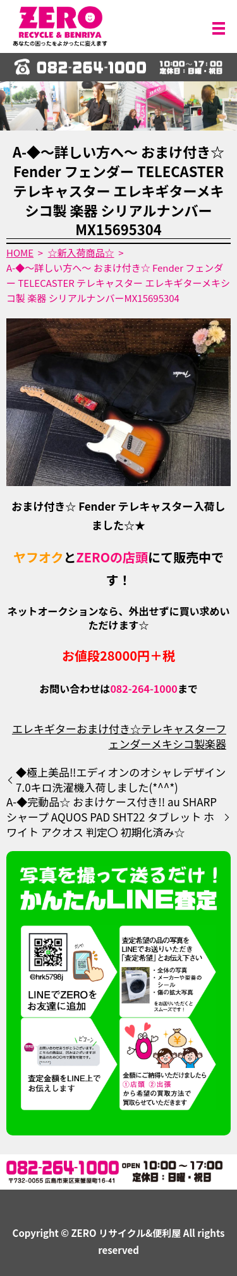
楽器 (215, 743)
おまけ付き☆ (108, 728)
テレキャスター (178, 728)
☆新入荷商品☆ (81, 252)
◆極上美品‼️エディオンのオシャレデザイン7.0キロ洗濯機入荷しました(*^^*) (121, 780)
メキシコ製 (178, 743)
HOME (19, 252)
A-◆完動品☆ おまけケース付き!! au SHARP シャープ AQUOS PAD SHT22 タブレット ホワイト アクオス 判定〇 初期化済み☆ (111, 816)
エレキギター (44, 728)
